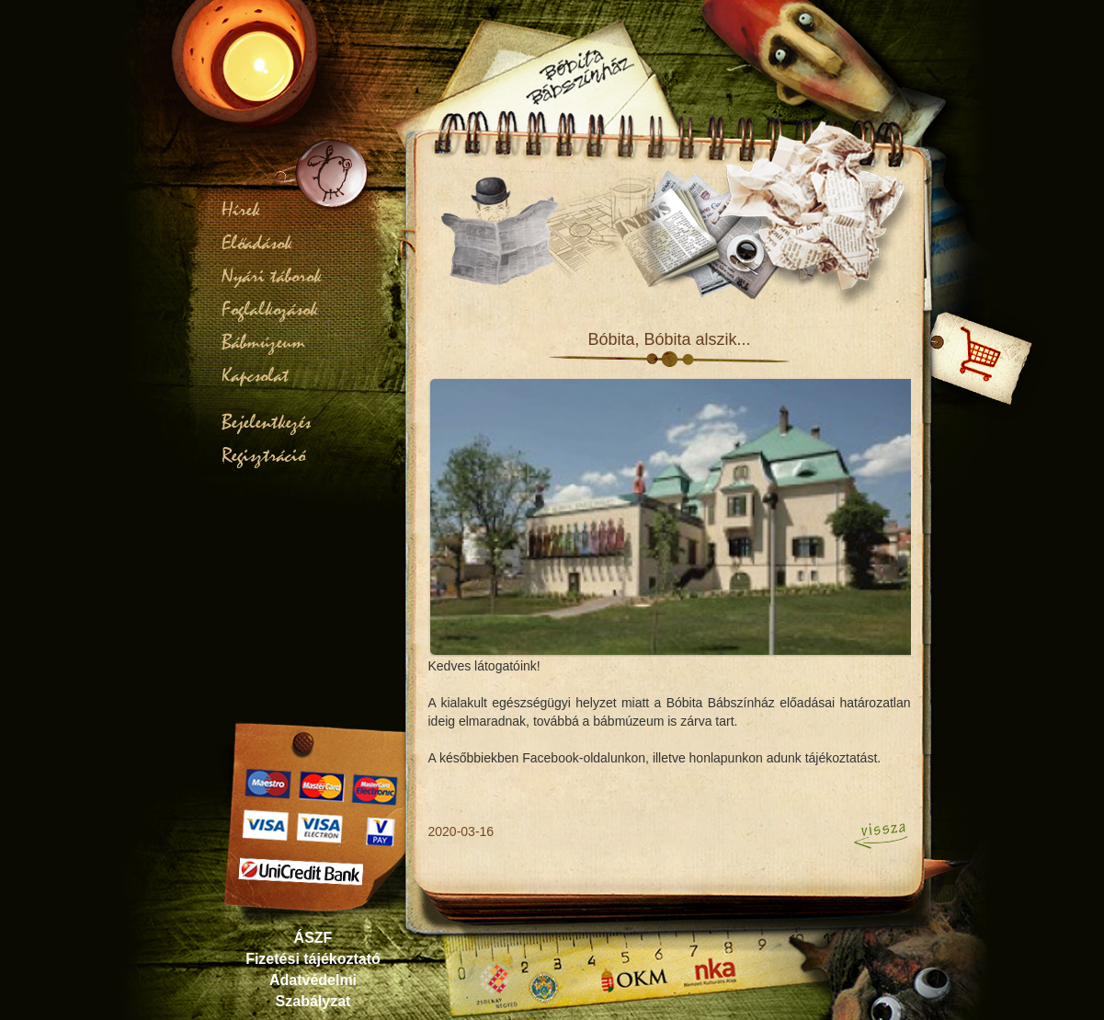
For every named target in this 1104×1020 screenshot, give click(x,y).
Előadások (257, 243)
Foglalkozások (270, 309)
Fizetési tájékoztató (313, 959)
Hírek (241, 209)
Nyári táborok (272, 276)
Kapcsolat (255, 375)
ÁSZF (313, 938)
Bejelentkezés (266, 422)
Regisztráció (263, 455)
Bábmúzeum (263, 342)
